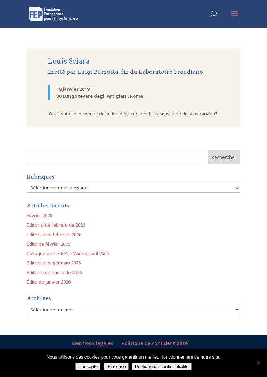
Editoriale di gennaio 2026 (54, 263)
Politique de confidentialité (155, 343)
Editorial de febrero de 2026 (56, 225)
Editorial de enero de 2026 (54, 272)
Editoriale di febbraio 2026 (54, 234)
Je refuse (116, 366)
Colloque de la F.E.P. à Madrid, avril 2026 (68, 253)
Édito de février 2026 (48, 244)
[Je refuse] (258, 362)
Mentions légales (92, 343)
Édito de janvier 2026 (49, 282)
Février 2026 (39, 215)
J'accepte (88, 366)
